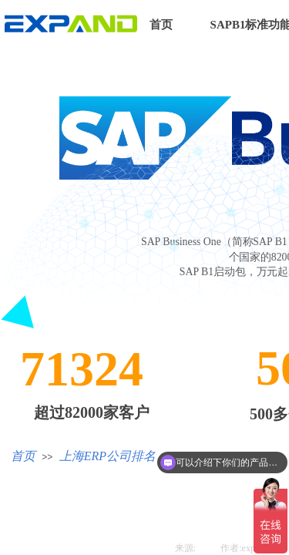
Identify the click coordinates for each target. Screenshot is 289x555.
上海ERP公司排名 (107, 455)
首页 (161, 24)
